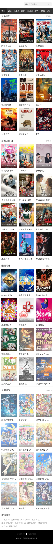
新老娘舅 (23, 325)
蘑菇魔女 (23, 508)
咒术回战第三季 (43, 508)
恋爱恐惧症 (41, 170)
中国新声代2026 (43, 384)
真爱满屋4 (23, 75)
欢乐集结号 (6, 325)
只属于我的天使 (26, 229)
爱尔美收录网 (7, 523)
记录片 (50, 11)
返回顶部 (32, 534)
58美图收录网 (30, 523)
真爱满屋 (40, 46)
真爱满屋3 (40, 75)
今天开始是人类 (8, 200)
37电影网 (5, 519)
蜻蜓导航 (13, 526)
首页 (3, 11)
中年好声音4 (6, 295)
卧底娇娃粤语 (7, 170)
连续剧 (30, 11)
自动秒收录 (25, 519)
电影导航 (36, 519)
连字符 (39, 105)
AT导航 (4, 526)
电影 (23, 11)
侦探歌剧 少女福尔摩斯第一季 (14, 449)
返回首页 (21, 534)
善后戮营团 (6, 105)
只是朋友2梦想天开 (9, 229)
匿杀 (38, 134)
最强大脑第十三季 (44, 295)
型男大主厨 (6, 384)
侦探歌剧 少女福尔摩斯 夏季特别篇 (16, 479)
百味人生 (23, 170)
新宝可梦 (23, 420)
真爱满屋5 (5, 75)
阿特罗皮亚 (24, 134)
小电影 (17, 11)
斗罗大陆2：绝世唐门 (10, 508)
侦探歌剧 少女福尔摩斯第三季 (32, 449)
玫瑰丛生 (5, 259)
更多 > (49, 16)
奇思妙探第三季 (26, 259)
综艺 (36, 11)
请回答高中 (6, 354)
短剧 (10, 11)
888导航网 (42, 523)
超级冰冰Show (42, 354)
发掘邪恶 (23, 384)
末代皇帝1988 (25, 200)
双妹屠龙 (23, 46)
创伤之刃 (5, 134)
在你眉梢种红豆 (43, 259)
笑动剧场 (40, 325)
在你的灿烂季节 (43, 200)
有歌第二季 (24, 354)
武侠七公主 (6, 46)
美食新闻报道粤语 (26, 295)
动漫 (43, 11)
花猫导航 (15, 519)
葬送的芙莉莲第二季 (10, 420)
